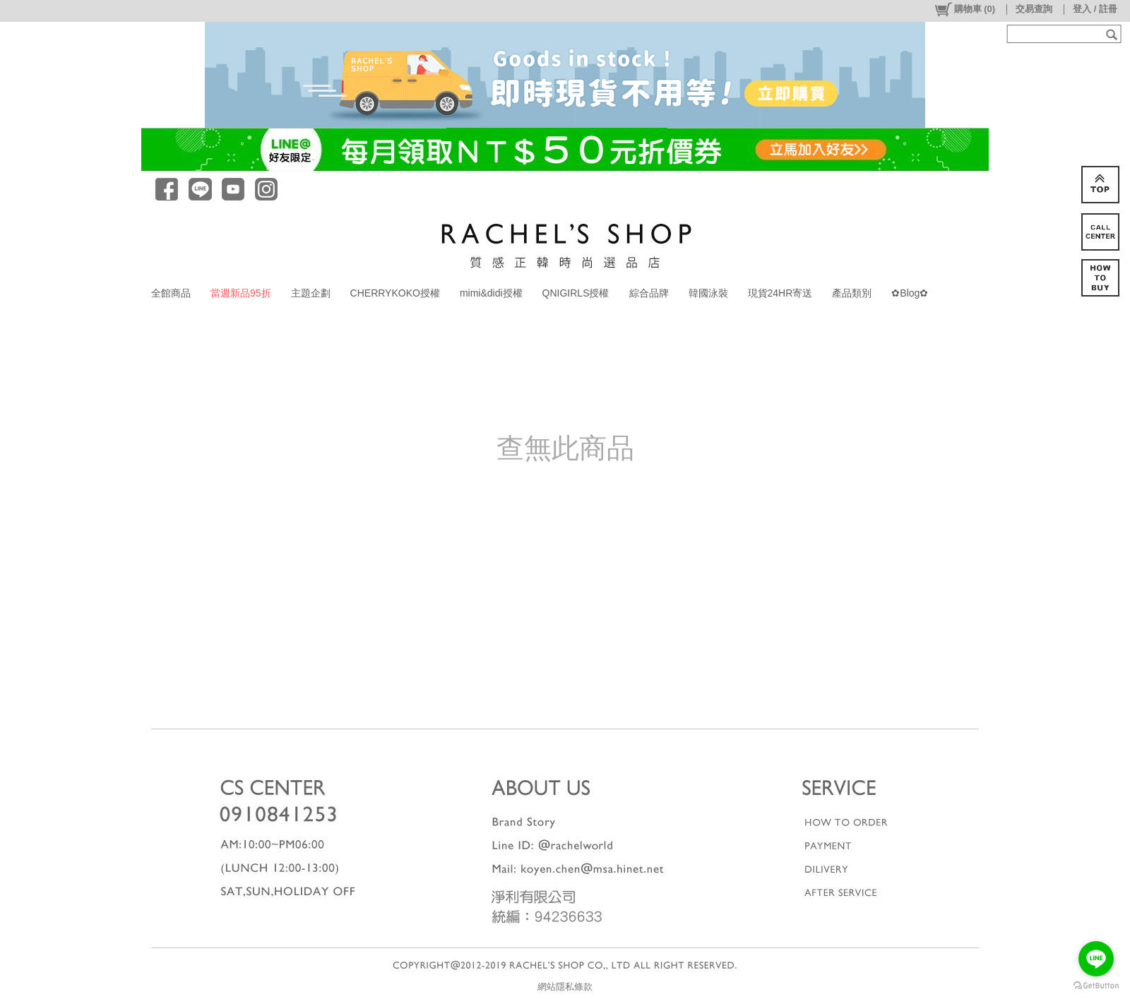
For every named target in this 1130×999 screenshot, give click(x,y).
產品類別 (852, 293)
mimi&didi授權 (491, 293)
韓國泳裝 (708, 293)
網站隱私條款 (565, 986)
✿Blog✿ (909, 293)
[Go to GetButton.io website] (1096, 985)
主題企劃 (311, 293)
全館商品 (171, 293)
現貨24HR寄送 (780, 293)
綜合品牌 (649, 293)
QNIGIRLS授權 (575, 293)
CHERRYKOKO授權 (395, 293)
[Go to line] (1096, 958)
